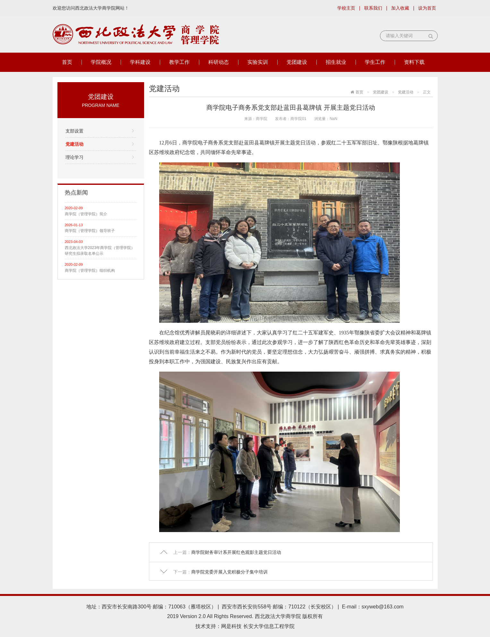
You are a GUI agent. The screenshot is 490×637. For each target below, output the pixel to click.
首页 (67, 62)
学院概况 (101, 62)
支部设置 (74, 130)
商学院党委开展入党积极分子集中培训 (229, 571)
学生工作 (375, 62)
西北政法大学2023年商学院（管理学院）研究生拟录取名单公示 (100, 250)
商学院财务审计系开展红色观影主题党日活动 (236, 552)
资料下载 (414, 62)
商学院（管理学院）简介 (86, 214)
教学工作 (179, 62)
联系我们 (373, 8)
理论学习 (74, 157)
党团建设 (297, 62)
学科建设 (140, 62)
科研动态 (218, 62)
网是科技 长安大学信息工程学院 (257, 626)
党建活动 (74, 144)
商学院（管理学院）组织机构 (90, 270)
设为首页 (427, 8)
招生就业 (336, 62)
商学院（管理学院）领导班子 (90, 230)
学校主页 (346, 8)
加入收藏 (400, 8)
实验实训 (257, 62)
